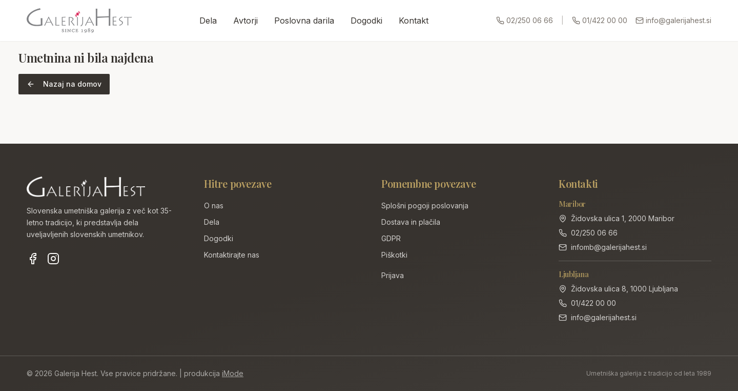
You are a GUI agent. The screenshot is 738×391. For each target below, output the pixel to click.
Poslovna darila (304, 20)
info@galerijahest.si (673, 20)
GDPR (391, 238)
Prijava (392, 275)
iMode (232, 373)
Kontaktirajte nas (231, 254)
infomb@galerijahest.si (609, 247)
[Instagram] (53, 258)
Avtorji (245, 20)
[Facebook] (33, 258)
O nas (213, 205)
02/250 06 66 (524, 20)
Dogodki (366, 20)
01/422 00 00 (599, 20)
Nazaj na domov (64, 84)
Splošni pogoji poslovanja (424, 205)
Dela (208, 20)
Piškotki (394, 254)
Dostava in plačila (410, 222)
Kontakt (413, 20)
